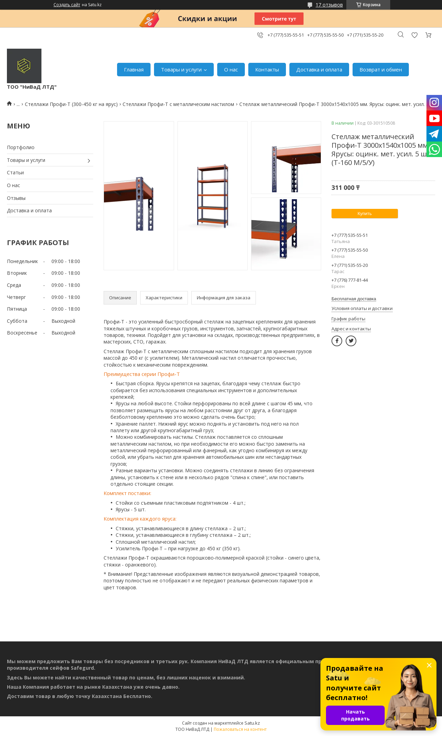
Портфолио (21, 147)
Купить (364, 213)
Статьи (15, 172)
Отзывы (16, 198)
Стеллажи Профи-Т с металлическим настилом (178, 104)
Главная (134, 69)
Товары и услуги (181, 69)
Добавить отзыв (414, 35)
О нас (231, 69)
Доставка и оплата (319, 69)
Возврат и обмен (380, 69)
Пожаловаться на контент (240, 729)
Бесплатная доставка (354, 298)
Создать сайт (67, 4)
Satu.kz (252, 723)
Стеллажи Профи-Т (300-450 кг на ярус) (71, 104)
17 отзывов (329, 4)
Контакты (267, 69)
